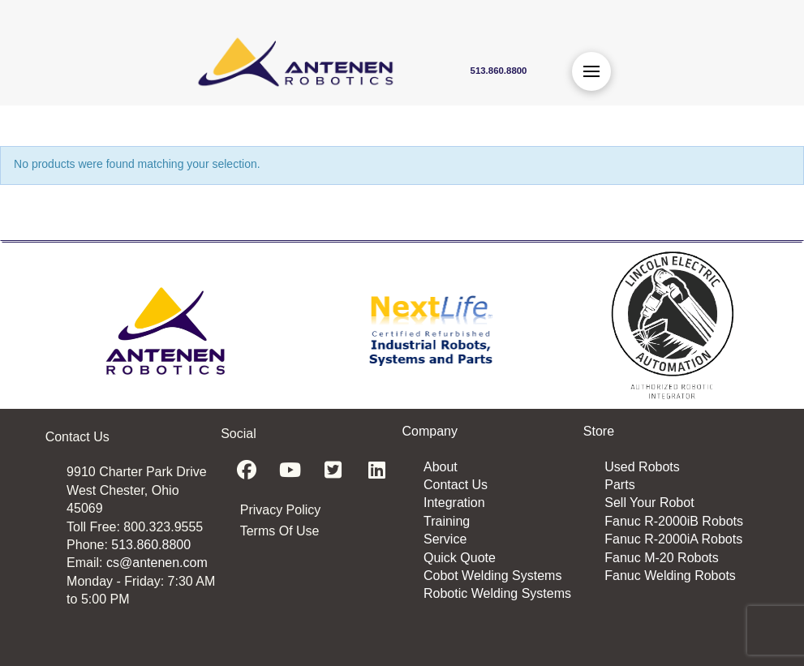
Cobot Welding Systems (492, 575)
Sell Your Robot (649, 502)
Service (444, 539)
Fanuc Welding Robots (670, 575)
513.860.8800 (151, 545)
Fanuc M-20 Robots (661, 558)
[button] (591, 71)
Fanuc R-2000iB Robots (673, 521)
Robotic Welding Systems (497, 593)
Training (446, 521)
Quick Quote (459, 558)
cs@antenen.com (157, 562)
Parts (619, 485)
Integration (454, 502)
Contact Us (455, 485)
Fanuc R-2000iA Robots (673, 539)
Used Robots (642, 467)
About (440, 467)
